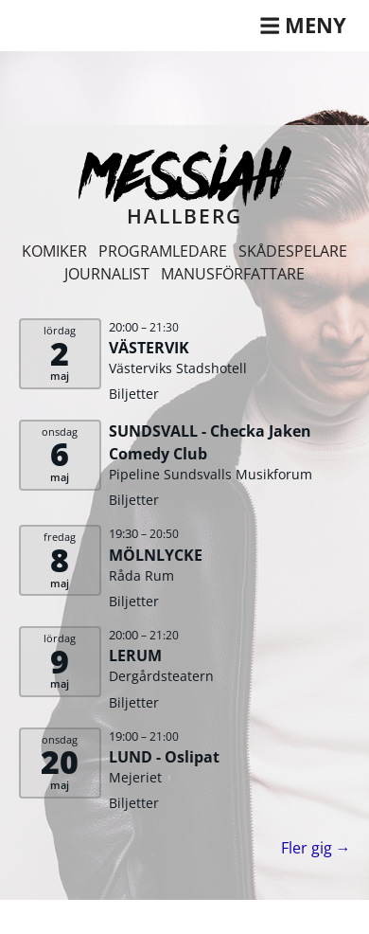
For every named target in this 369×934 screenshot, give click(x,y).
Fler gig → (316, 847)
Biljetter (134, 394)
